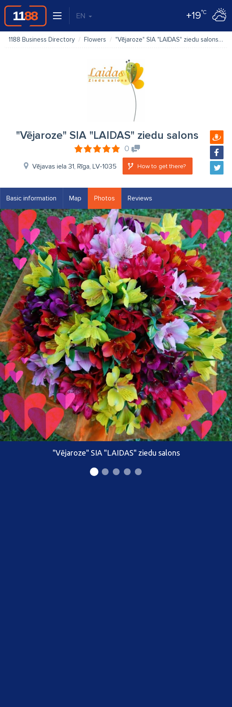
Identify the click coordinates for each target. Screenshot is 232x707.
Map (75, 198)
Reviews (140, 198)
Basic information (31, 198)
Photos (104, 198)
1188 (25, 15)
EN (84, 15)
